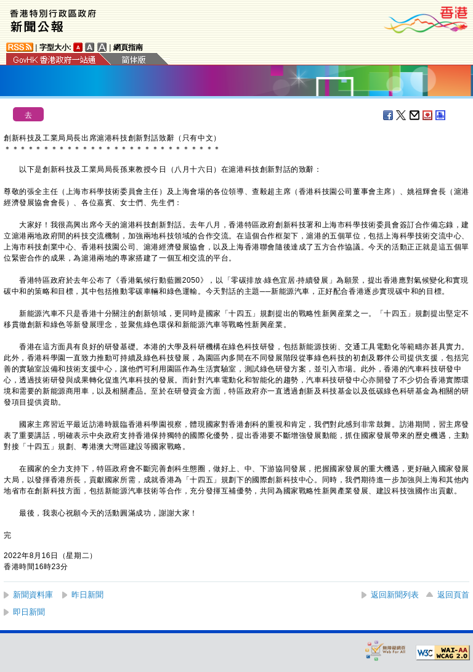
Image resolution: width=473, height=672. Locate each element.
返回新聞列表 (395, 594)
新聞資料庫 (33, 594)
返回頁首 (453, 594)
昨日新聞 (87, 594)
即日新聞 (29, 612)
